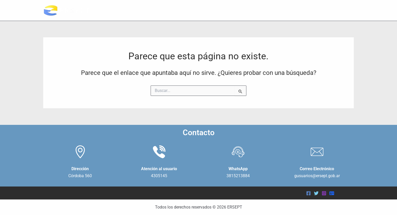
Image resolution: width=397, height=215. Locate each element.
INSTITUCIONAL (267, 10)
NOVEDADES (338, 10)
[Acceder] (331, 193)
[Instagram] (324, 193)
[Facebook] (308, 193)
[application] (282, 10)
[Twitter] (316, 193)
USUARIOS (305, 10)
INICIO (236, 10)
